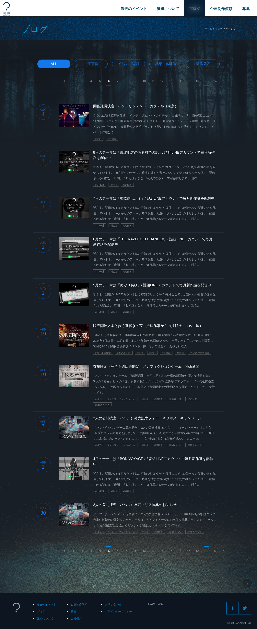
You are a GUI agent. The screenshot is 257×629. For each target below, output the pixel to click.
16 (197, 81)
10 (144, 81)
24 (215, 81)
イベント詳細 (128, 64)
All (54, 64)
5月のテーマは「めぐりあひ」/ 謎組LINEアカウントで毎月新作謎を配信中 (152, 285)
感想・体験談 (165, 64)
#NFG (98, 399)
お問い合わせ (113, 604)
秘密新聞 (192, 399)
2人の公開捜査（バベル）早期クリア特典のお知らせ (135, 505)
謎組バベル (175, 445)
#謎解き (112, 139)
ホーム (208, 29)
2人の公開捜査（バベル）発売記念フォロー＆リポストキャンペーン (147, 418)
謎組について (167, 9)
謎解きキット (102, 404)
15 (188, 81)
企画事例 (91, 64)
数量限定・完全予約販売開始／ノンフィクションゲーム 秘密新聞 (146, 366)
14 (179, 81)
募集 (245, 9)
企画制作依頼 (220, 9)
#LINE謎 (99, 185)
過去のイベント (133, 9)
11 (153, 81)
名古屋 (180, 353)
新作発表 (203, 64)
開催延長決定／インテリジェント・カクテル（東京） (135, 106)
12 (162, 81)
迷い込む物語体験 (199, 353)
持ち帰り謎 (175, 399)
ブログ (194, 9)
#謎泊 (140, 353)
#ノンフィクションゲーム (121, 399)
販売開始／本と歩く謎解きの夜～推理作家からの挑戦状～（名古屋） (148, 326)
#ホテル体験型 (103, 353)
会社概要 (76, 618)
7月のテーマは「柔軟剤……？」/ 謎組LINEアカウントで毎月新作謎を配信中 (154, 198)
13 (170, 81)
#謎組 (98, 139)
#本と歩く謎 (123, 353)
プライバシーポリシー (119, 611)
